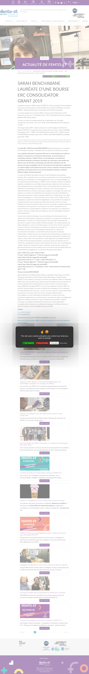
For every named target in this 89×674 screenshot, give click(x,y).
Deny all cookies (42, 343)
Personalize (54, 343)
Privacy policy (63, 343)
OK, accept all (28, 343)
